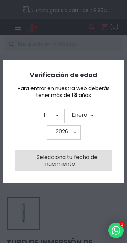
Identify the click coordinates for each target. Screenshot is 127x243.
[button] (46, 116)
